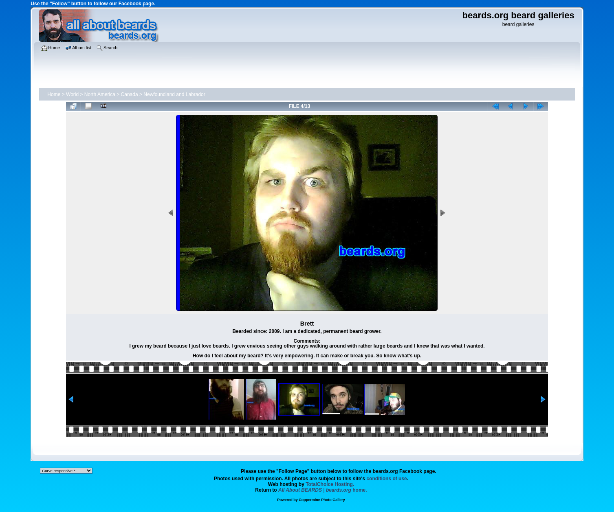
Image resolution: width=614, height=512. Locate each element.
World (72, 94)
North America (99, 94)
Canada (129, 94)
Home (53, 94)
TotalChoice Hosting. (330, 484)
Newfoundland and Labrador (174, 94)
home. (322, 490)
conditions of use (386, 478)
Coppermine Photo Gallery (322, 500)
